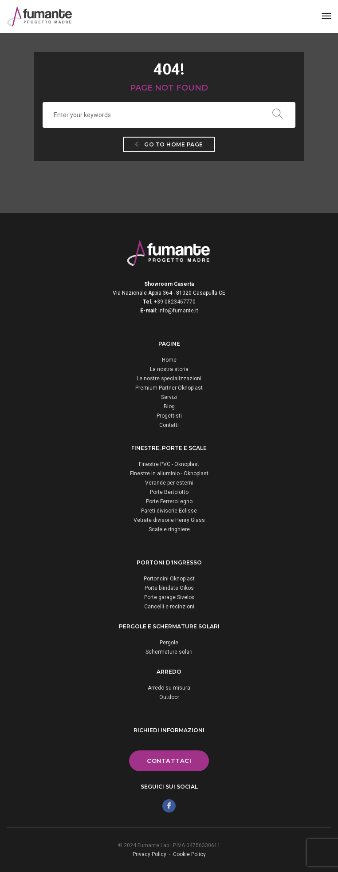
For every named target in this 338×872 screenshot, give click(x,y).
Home (169, 360)
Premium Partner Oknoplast (169, 388)
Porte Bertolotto (169, 492)
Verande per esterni (169, 483)
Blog (169, 406)
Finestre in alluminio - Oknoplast (169, 473)
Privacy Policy (149, 854)
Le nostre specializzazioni (169, 378)
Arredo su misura (169, 688)
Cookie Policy (189, 854)
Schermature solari (169, 652)
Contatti (169, 425)
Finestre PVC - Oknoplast (169, 464)
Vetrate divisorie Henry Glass (169, 520)
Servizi (169, 397)
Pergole (169, 642)
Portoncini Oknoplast (169, 579)
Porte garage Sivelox (169, 597)
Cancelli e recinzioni (169, 607)
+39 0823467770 (175, 302)
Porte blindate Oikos (169, 588)
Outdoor (169, 697)
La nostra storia (169, 369)
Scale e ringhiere (169, 529)
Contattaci (169, 760)
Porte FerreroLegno (169, 501)
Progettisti (169, 416)
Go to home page (169, 144)
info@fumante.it (178, 311)
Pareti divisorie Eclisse (169, 511)
